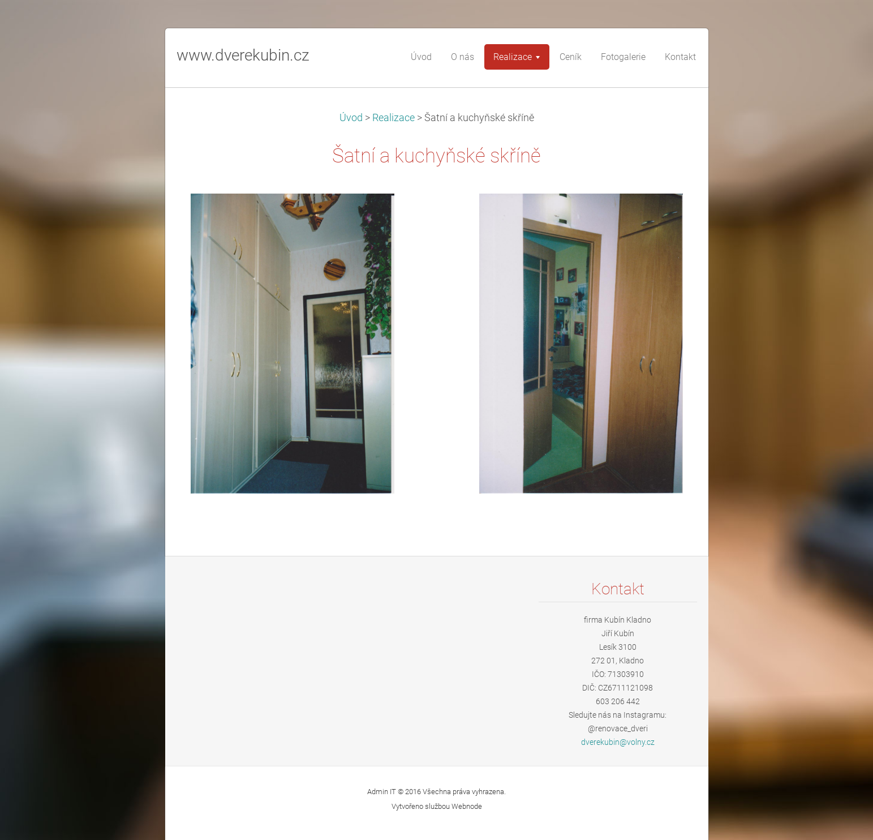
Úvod (351, 117)
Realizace (393, 117)
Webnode (466, 806)
